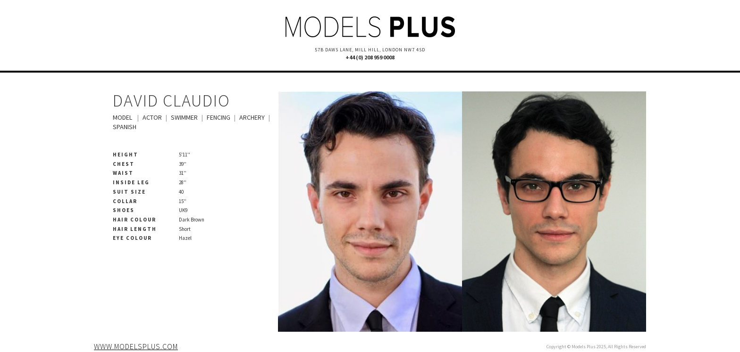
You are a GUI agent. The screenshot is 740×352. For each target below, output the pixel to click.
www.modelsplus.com (136, 346)
